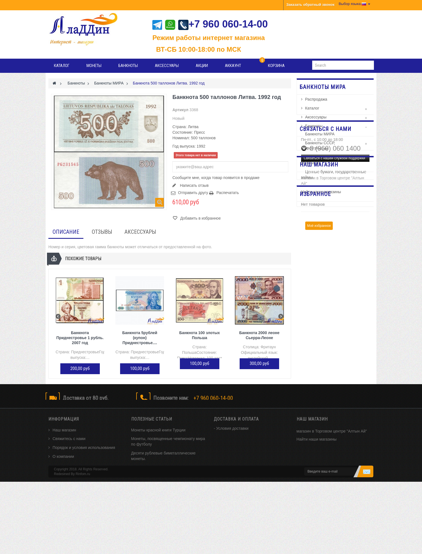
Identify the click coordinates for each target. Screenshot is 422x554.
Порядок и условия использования (84, 452)
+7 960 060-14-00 (223, 24)
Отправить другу (193, 192)
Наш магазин (64, 435)
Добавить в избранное (200, 218)
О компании (63, 461)
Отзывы (102, 231)
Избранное (315, 319)
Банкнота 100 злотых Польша (199, 335)
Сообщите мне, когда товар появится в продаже (215, 177)
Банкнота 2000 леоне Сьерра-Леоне (259, 335)
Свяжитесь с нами (69, 443)
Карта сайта (63, 470)
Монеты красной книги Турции (158, 435)
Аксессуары (167, 65)
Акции (202, 65)
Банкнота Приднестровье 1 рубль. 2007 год (79, 338)
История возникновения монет (158, 487)
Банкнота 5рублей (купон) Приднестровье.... (139, 338)
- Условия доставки (231, 433)
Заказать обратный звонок (310, 5)
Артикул (180, 110)
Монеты (93, 65)
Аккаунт (233, 65)
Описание (66, 231)
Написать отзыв (193, 185)
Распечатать (227, 192)
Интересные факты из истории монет (165, 496)
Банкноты (128, 65)
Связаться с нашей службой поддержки (334, 245)
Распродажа (316, 103)
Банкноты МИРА (320, 137)
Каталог (61, 65)
